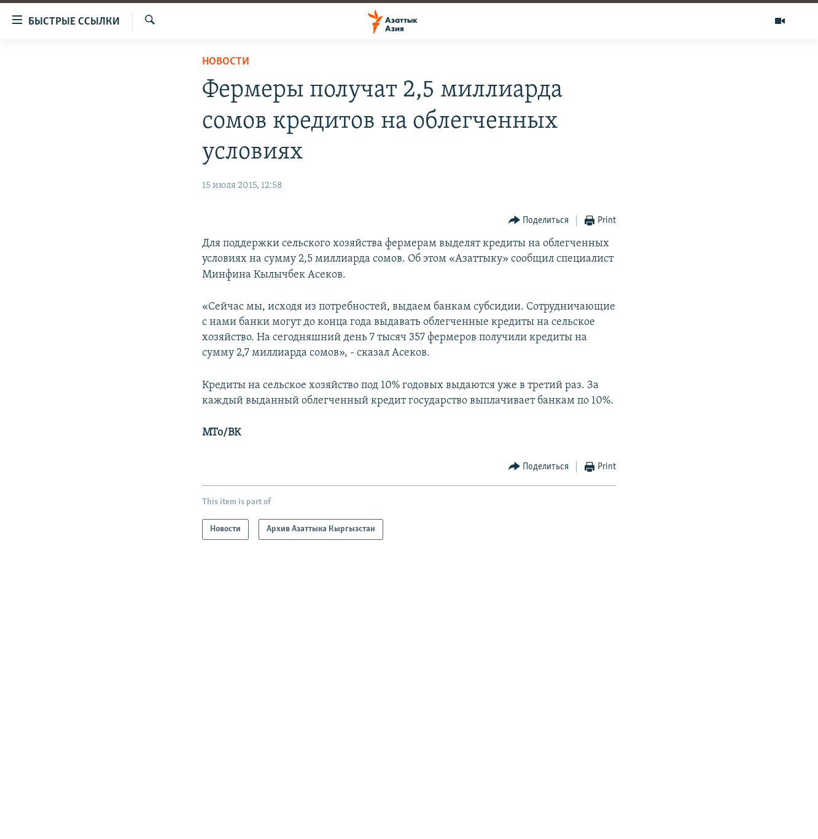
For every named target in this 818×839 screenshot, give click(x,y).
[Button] (538, 221)
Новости (225, 62)
